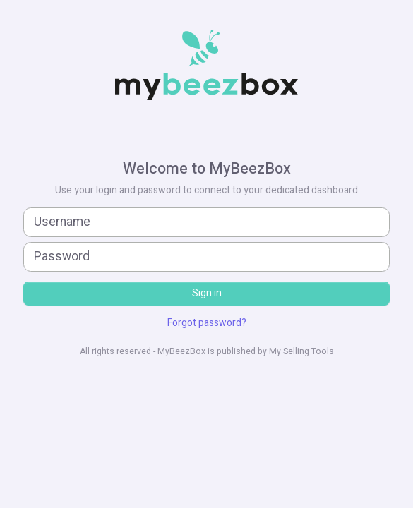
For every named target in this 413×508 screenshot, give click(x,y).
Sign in (207, 293)
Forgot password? (206, 322)
